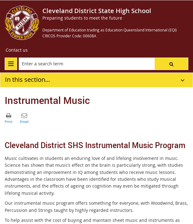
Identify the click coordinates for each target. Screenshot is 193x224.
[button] (171, 64)
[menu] (11, 64)
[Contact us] (16, 50)
